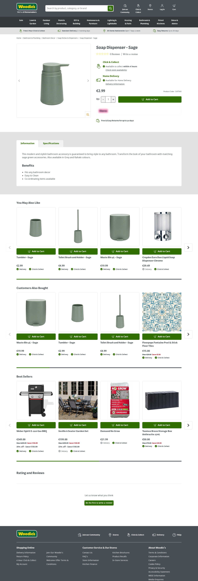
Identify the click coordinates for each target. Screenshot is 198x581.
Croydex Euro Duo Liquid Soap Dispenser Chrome (158, 259)
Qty (98, 99)
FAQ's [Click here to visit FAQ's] (85, 556)
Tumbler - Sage (24, 257)
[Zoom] (88, 114)
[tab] (27, 143)
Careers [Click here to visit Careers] (152, 560)
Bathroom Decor (48, 38)
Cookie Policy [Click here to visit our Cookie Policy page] (154, 564)
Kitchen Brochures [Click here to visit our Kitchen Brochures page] (121, 552)
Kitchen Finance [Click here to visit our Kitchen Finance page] (89, 564)
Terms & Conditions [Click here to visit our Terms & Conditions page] (157, 552)
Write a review (130, 54)
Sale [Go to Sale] (21, 20)
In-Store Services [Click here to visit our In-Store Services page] (120, 560)
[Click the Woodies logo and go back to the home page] (26, 8)
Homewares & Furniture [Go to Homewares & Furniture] (93, 22)
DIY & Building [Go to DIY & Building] (76, 22)
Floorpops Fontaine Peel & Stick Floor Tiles (160, 344)
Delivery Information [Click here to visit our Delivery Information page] (25, 552)
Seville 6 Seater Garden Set (73, 431)
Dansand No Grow (110, 431)
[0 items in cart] (174, 8)
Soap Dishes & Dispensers (67, 38)
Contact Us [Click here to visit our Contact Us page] (87, 552)
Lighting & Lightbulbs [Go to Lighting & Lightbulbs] (112, 22)
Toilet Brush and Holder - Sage (74, 257)
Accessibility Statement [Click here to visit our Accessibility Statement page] (159, 571)
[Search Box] (79, 8)
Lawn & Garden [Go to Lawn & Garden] (33, 22)
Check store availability (116, 70)
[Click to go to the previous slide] (19, 81)
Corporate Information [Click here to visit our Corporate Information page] (158, 556)
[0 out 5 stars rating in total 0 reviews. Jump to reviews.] (108, 54)
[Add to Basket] (150, 99)
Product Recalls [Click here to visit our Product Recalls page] (119, 556)
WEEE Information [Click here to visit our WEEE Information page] (156, 575)
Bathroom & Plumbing (31, 38)
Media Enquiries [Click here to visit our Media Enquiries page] (156, 579)
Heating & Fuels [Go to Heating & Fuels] (128, 22)
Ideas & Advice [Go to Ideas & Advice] (174, 22)
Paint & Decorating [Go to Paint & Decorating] (62, 22)
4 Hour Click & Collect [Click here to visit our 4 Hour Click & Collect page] (26, 560)
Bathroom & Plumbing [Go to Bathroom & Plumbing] (144, 22)
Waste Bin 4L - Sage (111, 257)
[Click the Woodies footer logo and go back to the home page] (26, 535)
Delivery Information (115, 84)
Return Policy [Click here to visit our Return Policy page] (22, 556)
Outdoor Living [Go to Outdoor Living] (46, 22)
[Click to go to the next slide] (88, 81)
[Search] (110, 8)
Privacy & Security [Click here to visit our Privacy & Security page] (156, 568)
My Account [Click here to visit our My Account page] (21, 564)
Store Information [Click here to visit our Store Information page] (90, 560)
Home (18, 38)
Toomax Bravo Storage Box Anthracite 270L (157, 433)
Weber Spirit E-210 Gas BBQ (31, 431)
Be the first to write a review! (99, 503)
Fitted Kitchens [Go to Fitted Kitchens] (161, 22)
